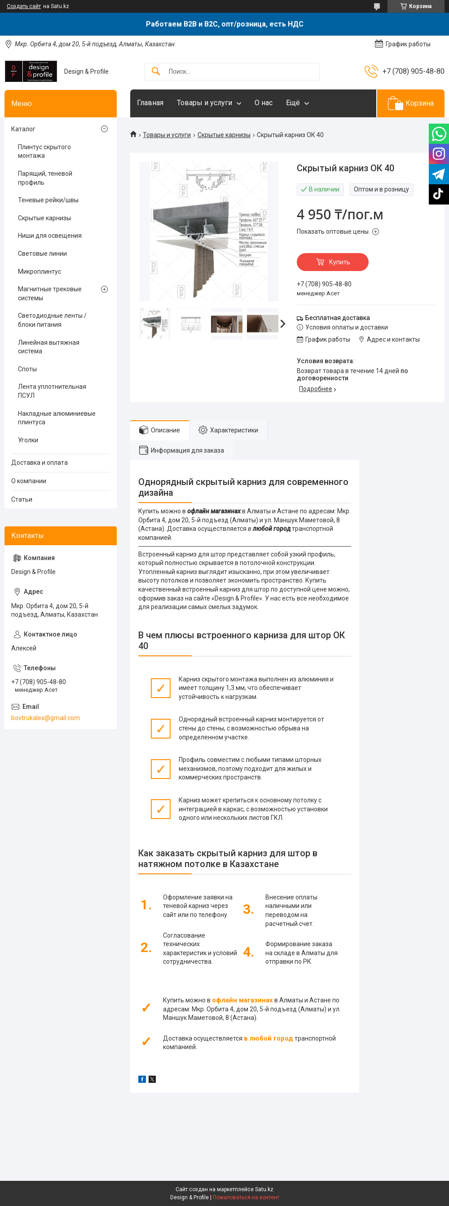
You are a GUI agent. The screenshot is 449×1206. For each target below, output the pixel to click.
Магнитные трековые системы (50, 293)
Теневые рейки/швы (48, 200)
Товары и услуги (204, 102)
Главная (150, 102)
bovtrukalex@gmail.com (45, 717)
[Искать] (156, 72)
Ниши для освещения (50, 235)
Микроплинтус (39, 271)
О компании (28, 481)
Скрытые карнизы (224, 134)
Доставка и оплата (39, 462)
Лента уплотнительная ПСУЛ (52, 391)
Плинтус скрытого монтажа (44, 151)
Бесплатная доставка (337, 317)
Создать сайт (24, 6)
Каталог (23, 129)
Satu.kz (264, 1189)
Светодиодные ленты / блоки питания (52, 320)
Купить (339, 262)
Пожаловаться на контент (246, 1197)
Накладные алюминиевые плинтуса (57, 418)
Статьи (21, 499)
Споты (27, 369)
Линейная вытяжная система (48, 347)
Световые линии (42, 253)
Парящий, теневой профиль (45, 178)
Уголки (28, 440)
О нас (264, 102)
